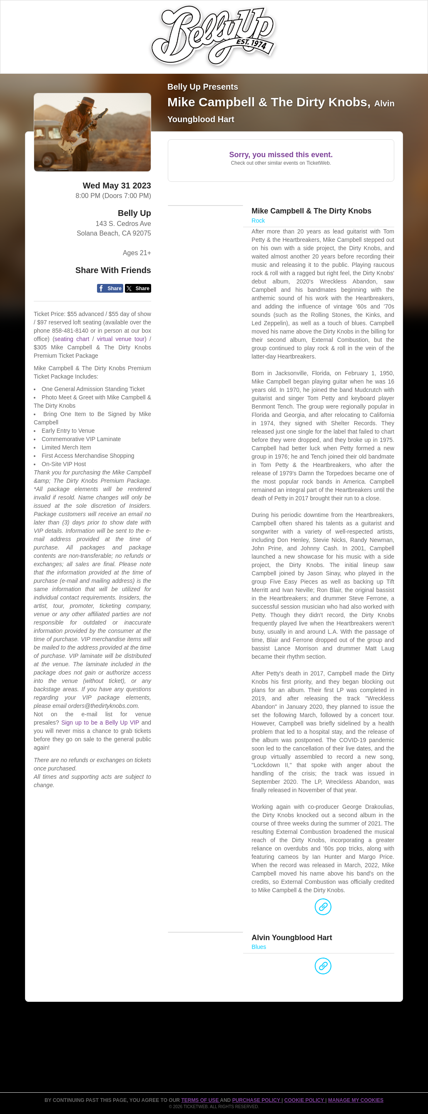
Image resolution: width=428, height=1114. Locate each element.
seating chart (72, 339)
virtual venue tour (120, 339)
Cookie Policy (304, 1100)
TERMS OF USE (200, 1100)
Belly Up (134, 213)
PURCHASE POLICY (256, 1100)
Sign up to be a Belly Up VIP (100, 722)
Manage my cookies (355, 1100)
